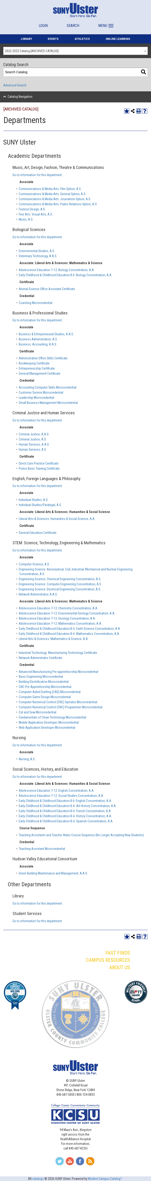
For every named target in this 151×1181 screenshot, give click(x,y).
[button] (105, 23)
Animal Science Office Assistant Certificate (47, 289)
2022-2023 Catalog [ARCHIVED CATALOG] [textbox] (32, 51)
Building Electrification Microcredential (44, 682)
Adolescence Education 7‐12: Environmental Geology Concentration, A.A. (67, 613)
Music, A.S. (26, 219)
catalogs (38, 1179)
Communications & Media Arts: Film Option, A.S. (50, 189)
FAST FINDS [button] (117, 953)
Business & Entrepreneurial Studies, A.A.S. (46, 334)
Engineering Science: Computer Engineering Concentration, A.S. (60, 584)
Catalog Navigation (20, 96)
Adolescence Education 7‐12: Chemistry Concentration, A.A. (58, 608)
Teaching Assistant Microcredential (42, 849)
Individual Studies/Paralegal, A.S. (40, 505)
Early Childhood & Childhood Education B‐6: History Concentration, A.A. (65, 816)
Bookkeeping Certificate (34, 363)
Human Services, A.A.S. (34, 444)
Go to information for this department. (38, 175)
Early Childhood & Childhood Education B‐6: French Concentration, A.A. (65, 811)
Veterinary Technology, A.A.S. (38, 256)
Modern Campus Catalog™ (105, 1179)
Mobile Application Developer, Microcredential (49, 722)
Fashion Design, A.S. (32, 209)
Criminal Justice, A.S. (33, 439)
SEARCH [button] (73, 25)
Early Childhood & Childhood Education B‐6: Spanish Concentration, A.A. (66, 821)
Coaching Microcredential (35, 303)
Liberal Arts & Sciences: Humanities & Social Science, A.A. (57, 519)
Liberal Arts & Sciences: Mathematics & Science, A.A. (53, 639)
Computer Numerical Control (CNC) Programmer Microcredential (60, 707)
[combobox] (75, 51)
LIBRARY (26, 39)
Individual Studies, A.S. (33, 500)
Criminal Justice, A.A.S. (34, 434)
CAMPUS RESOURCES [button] (108, 960)
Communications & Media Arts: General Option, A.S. (52, 194)
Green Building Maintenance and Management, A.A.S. (53, 873)
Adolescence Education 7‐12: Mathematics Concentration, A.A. (60, 623)
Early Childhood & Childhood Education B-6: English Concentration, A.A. (65, 801)
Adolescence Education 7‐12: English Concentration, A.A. (56, 790)
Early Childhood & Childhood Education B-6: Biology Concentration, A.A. (65, 275)
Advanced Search (14, 85)
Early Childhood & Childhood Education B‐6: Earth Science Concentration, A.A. (70, 628)
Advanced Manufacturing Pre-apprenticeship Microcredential (58, 672)
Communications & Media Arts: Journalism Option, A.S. (55, 199)
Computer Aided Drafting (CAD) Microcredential (50, 692)
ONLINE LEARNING (118, 39)
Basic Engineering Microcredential (41, 676)
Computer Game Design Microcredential (45, 697)
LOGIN (43, 25)
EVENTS (53, 39)
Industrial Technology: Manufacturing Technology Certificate (58, 653)
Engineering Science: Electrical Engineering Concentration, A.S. (60, 589)
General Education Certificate (38, 533)
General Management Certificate (39, 373)
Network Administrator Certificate (40, 658)
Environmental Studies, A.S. (37, 251)
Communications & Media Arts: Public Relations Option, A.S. (58, 204)
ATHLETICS (82, 39)
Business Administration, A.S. (38, 339)
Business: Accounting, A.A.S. (38, 344)
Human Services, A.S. (33, 449)
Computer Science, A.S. (34, 564)
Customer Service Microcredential (41, 392)
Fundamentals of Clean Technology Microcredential (52, 717)
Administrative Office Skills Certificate (43, 358)
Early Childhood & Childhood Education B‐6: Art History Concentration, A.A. (67, 806)
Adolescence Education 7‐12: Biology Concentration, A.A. (56, 270)
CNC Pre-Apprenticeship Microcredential (45, 687)
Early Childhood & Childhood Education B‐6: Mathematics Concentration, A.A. (69, 634)
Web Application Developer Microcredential (47, 727)
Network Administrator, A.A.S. (38, 594)
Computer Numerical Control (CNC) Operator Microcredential (58, 702)
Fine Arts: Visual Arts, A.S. (36, 214)
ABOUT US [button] (119, 967)
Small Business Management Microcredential (48, 403)
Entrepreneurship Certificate (37, 368)
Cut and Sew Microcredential (37, 712)
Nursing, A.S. (27, 759)
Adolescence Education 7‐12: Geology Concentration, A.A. (57, 618)
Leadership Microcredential (36, 397)
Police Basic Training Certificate (39, 468)
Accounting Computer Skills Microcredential (47, 387)
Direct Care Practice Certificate (39, 463)
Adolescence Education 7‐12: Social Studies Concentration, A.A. (61, 796)
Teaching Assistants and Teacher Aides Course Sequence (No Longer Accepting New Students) (81, 835)
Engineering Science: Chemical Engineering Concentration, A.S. (60, 579)
